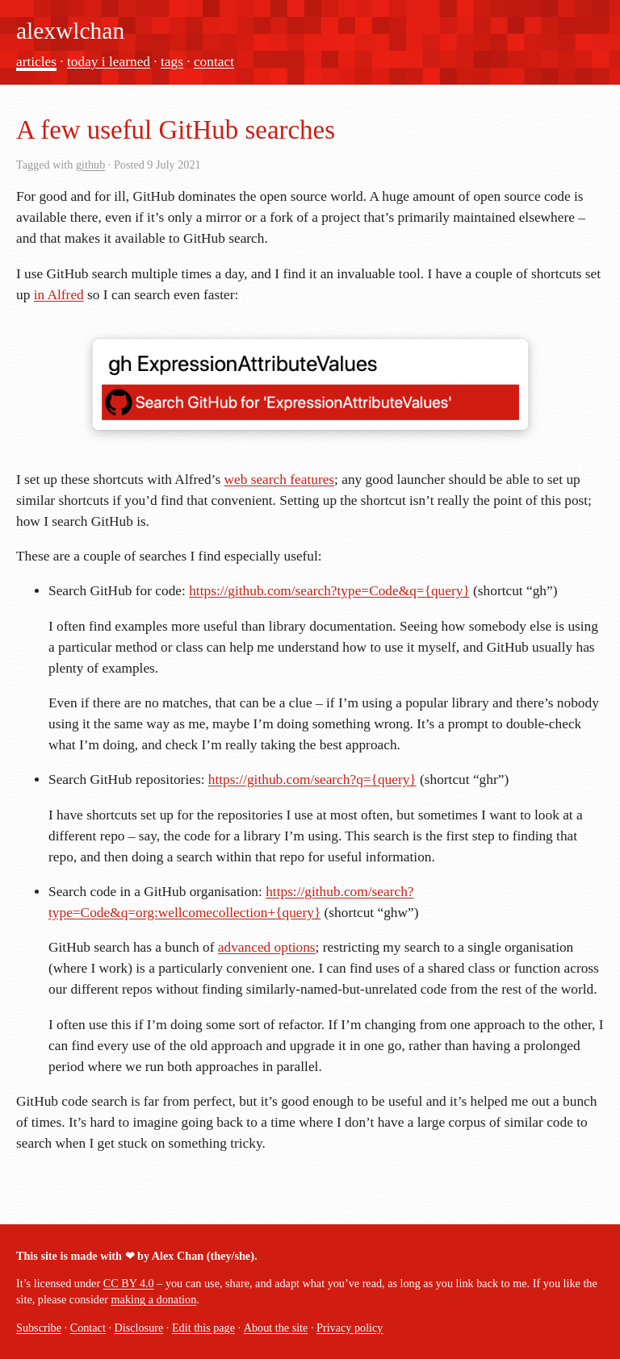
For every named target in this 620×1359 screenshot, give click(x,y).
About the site (276, 1327)
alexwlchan (70, 30)
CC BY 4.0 (128, 1283)
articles (36, 61)
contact (214, 61)
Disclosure (139, 1327)
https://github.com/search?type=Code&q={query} (329, 590)
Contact (88, 1327)
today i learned (108, 61)
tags (172, 61)
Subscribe (38, 1327)
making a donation (154, 1299)
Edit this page (203, 1327)
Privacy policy (349, 1327)
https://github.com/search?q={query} (312, 779)
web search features (279, 479)
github (90, 164)
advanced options (267, 947)
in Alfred (59, 294)
